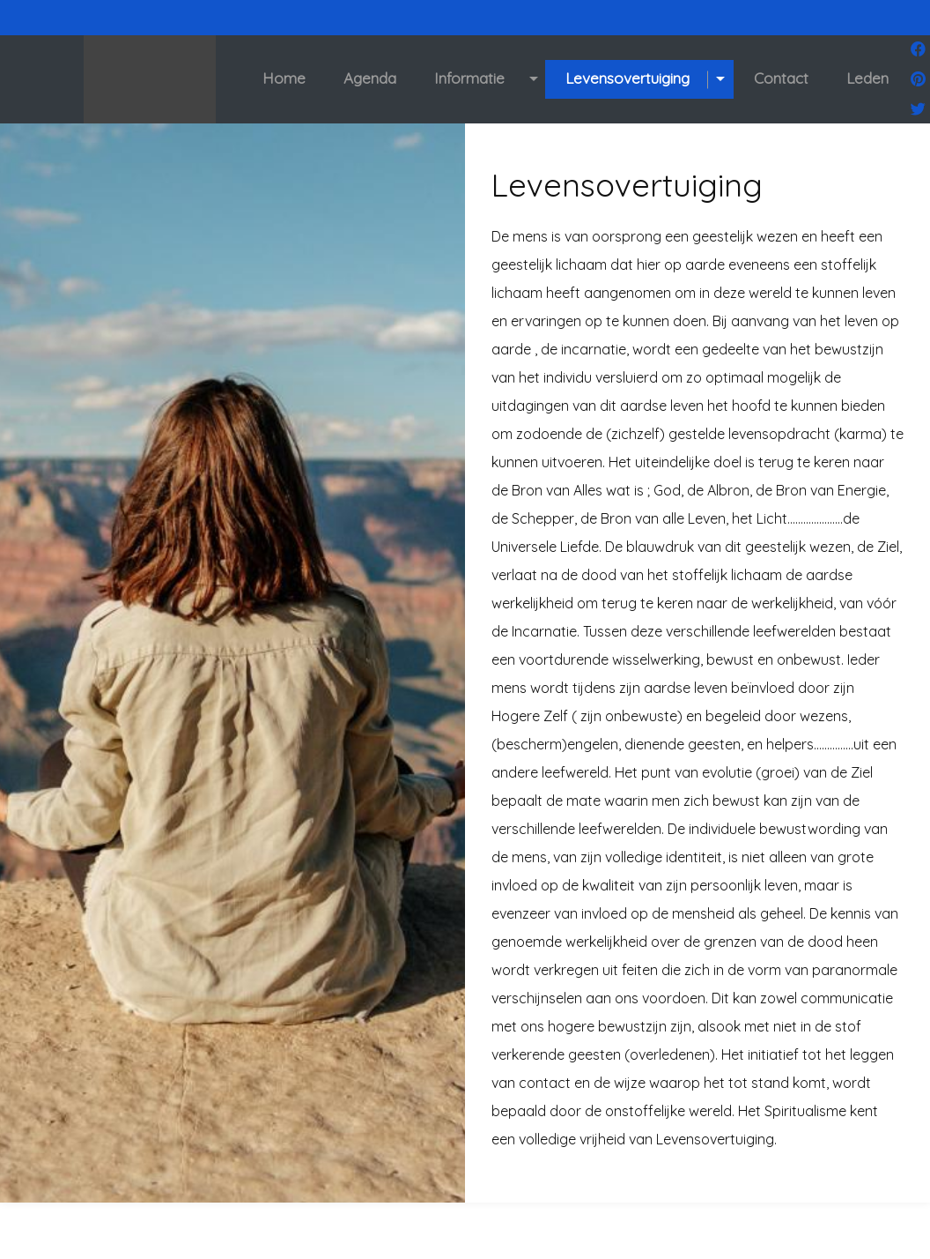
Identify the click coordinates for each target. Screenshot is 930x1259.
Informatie (469, 78)
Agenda (369, 78)
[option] (232, 691)
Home (284, 78)
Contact (781, 78)
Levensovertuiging (627, 78)
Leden (867, 78)
